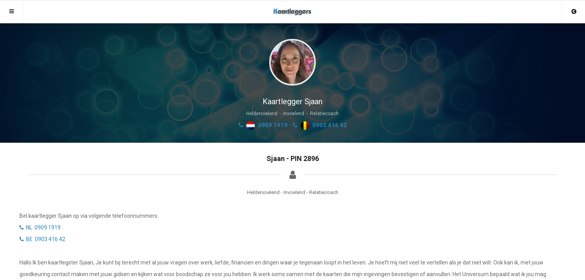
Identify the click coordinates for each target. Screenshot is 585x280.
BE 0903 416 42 (42, 239)
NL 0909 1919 (40, 227)
